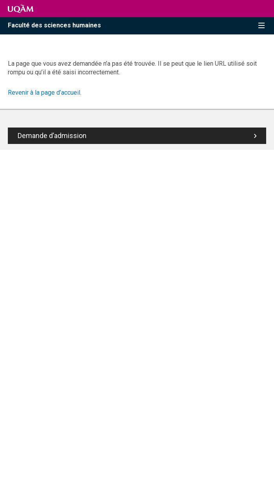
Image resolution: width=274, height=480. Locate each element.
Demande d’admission (52, 135)
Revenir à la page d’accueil (44, 92)
